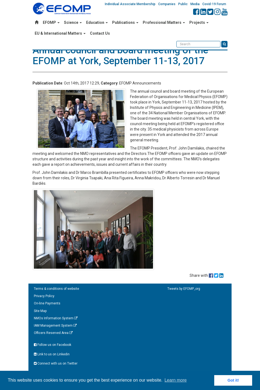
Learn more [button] (175, 380)
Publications (125, 22)
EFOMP (51, 22)
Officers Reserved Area (53, 333)
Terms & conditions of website (56, 289)
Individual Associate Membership (130, 4)
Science (73, 22)
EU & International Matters (60, 33)
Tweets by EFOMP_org (183, 289)
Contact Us (100, 33)
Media (195, 4)
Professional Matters (164, 22)
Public (183, 4)
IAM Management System (55, 325)
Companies (167, 4)
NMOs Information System (55, 318)
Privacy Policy (44, 296)
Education (97, 22)
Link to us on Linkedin (52, 354)
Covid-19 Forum (214, 4)
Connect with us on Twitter (55, 363)
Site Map (40, 311)
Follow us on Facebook (52, 345)
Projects (199, 22)
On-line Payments (47, 303)
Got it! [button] (233, 380)
